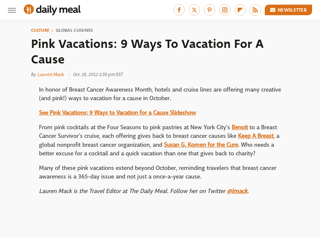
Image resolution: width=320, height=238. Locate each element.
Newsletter (288, 10)
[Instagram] (224, 10)
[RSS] (255, 10)
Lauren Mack (51, 74)
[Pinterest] (209, 10)
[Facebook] (179, 10)
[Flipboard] (240, 10)
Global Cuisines (74, 30)
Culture (40, 30)
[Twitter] (194, 10)
